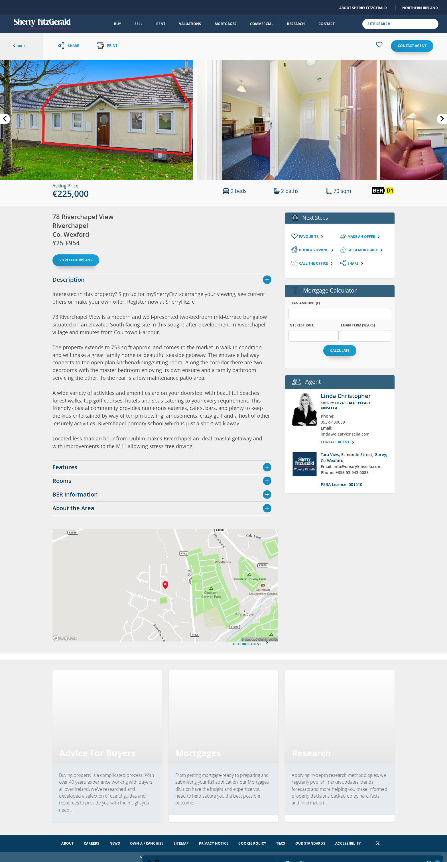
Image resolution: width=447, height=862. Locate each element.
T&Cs (280, 842)
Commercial (261, 23)
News (114, 842)
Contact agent (412, 45)
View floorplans (75, 260)
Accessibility (348, 842)
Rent (160, 23)
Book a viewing (316, 250)
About (67, 842)
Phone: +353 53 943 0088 (345, 472)
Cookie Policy (252, 842)
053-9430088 (333, 422)
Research (296, 23)
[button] (96, 119)
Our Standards (310, 842)
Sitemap (181, 842)
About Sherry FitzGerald (363, 7)
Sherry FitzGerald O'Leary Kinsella (346, 405)
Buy (117, 23)
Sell (139, 23)
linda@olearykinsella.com (345, 434)
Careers (91, 842)
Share (356, 263)
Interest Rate (301, 325)
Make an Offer (364, 236)
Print (107, 45)
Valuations (190, 23)
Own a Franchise (147, 842)
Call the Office (316, 263)
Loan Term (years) (358, 325)
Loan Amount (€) (304, 303)
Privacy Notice (213, 842)
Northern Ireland (420, 7)
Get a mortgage (365, 250)
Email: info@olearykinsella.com (351, 466)
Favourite (311, 236)
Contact (326, 23)
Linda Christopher (346, 396)
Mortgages (225, 23)
